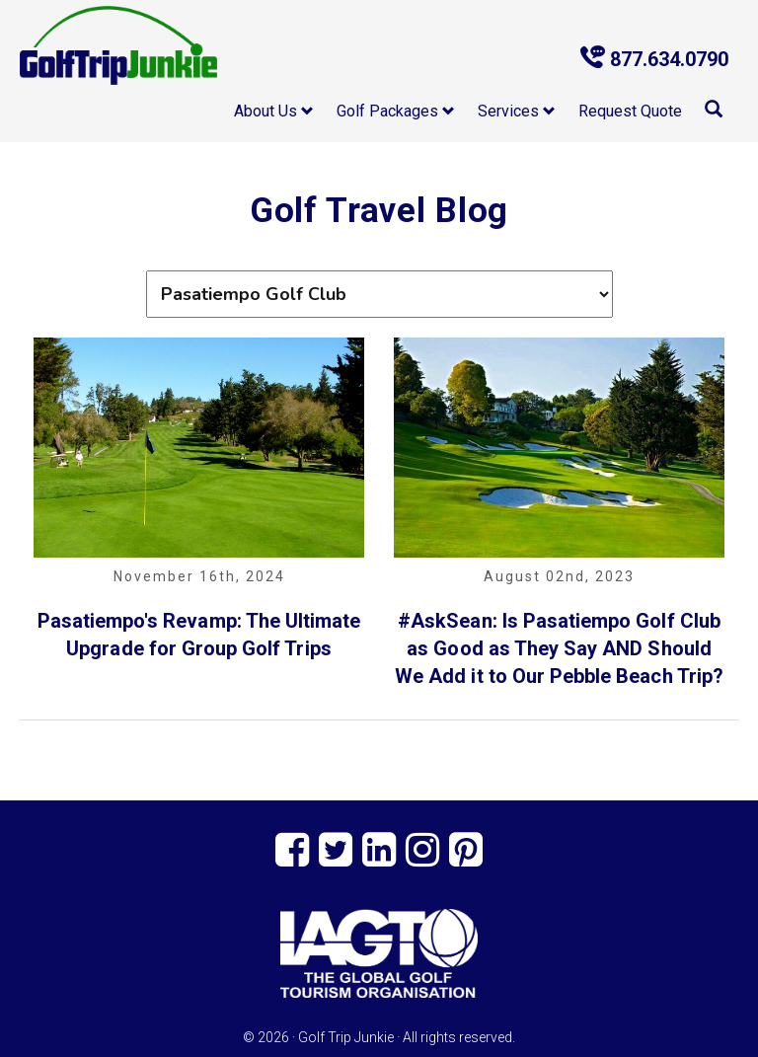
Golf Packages (396, 111)
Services (517, 111)
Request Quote (630, 111)
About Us (274, 111)
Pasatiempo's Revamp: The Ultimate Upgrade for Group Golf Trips (199, 634)
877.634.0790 (654, 58)
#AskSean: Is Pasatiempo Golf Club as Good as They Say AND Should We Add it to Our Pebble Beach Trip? (559, 648)
